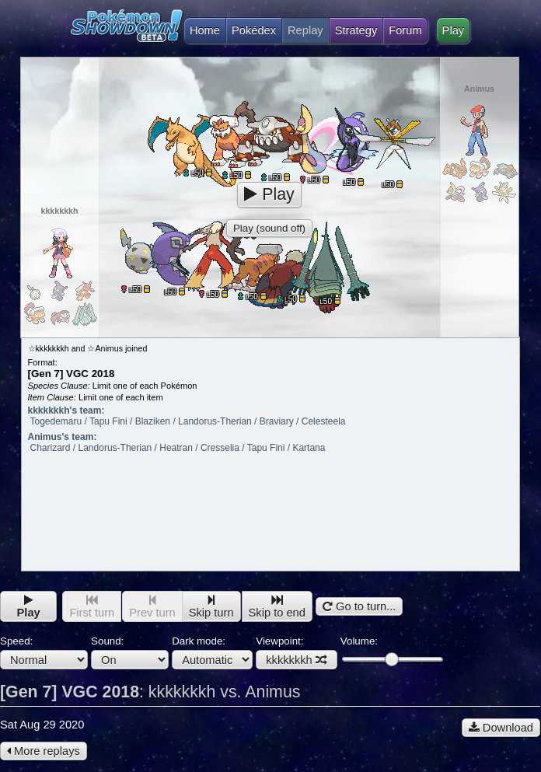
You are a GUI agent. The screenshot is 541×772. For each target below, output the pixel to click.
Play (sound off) (269, 228)
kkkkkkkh (296, 660)
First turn (91, 607)
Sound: (130, 652)
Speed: (44, 652)
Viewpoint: (296, 652)
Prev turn (152, 607)
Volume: (391, 650)
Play (453, 30)
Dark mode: (212, 652)
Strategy (356, 30)
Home (201, 30)
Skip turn (211, 607)
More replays (43, 751)
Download (501, 727)
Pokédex (254, 30)
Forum (405, 30)
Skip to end (277, 607)
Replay (305, 30)
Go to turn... (359, 606)
